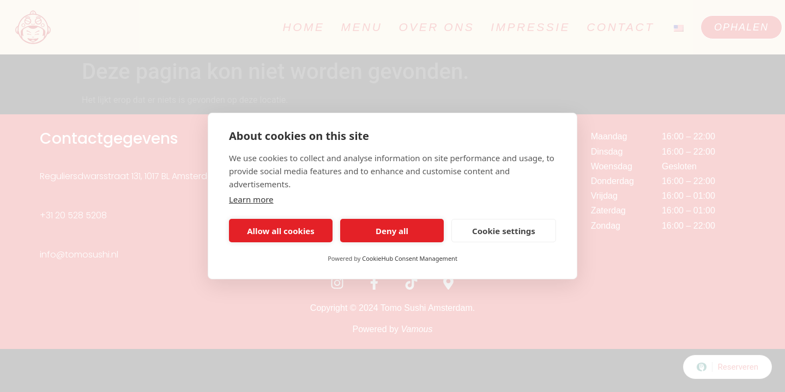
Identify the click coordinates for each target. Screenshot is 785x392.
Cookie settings (503, 230)
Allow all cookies (281, 230)
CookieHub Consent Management (409, 258)
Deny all (392, 230)
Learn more (251, 199)
